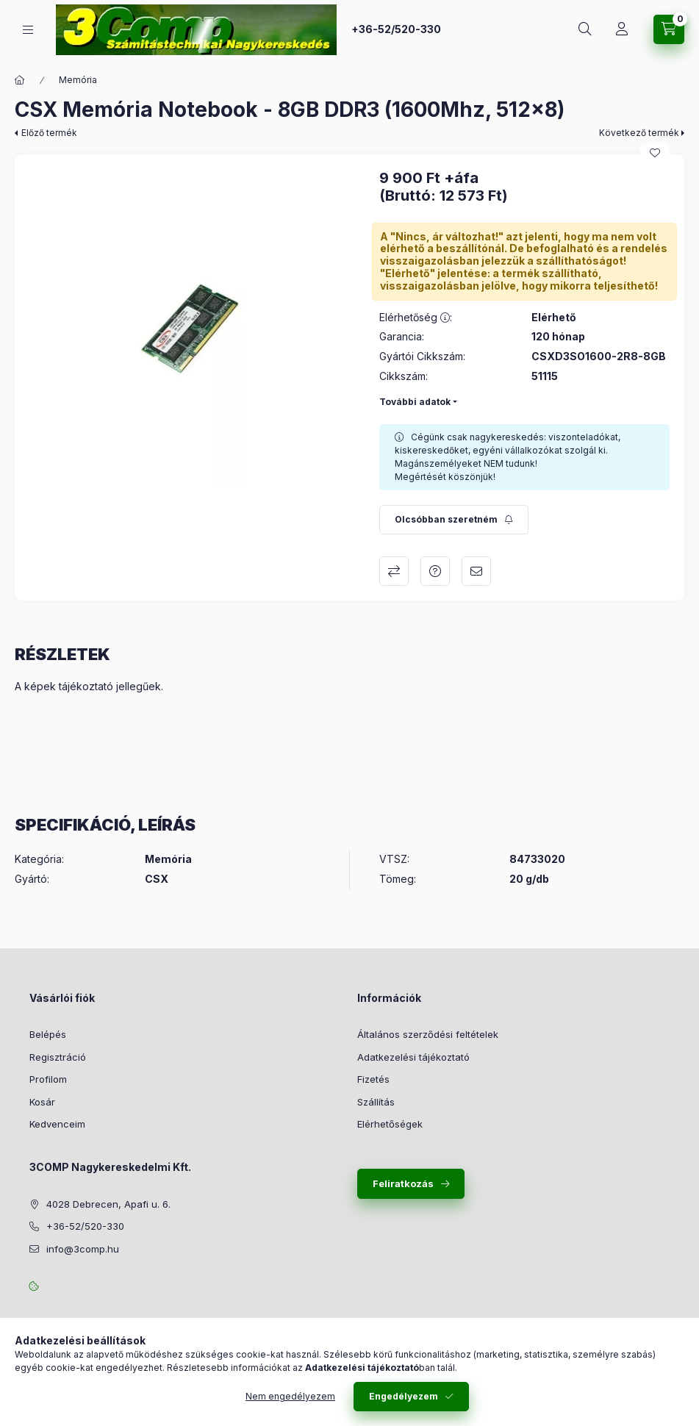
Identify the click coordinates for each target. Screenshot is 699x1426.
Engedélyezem (403, 1396)
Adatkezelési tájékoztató (413, 1057)
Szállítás (376, 1102)
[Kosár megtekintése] (668, 29)
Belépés (47, 1034)
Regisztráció (57, 1057)
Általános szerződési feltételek (427, 1034)
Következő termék (639, 132)
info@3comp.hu (82, 1249)
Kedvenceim (57, 1124)
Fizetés (373, 1079)
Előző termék (49, 132)
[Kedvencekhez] (655, 153)
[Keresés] (585, 29)
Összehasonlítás (394, 571)
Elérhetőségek (390, 1124)
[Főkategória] (20, 80)
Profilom (48, 1079)
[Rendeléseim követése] (622, 29)
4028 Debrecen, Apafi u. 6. (108, 1204)
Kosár (42, 1102)
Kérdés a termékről (435, 571)
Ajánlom (476, 571)
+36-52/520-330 (396, 29)
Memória (78, 79)
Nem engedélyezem (290, 1396)
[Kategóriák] (28, 29)
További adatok (415, 401)
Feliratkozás (403, 1183)
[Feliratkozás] (453, 519)
